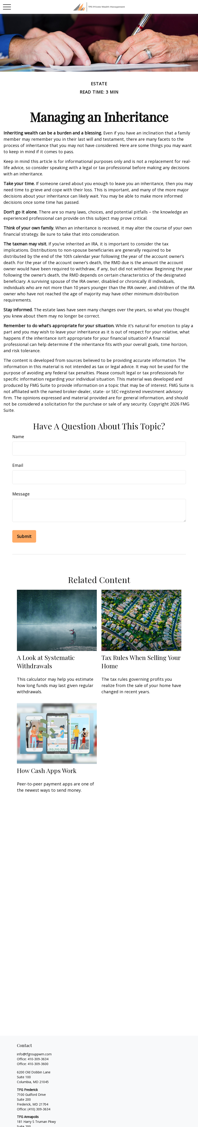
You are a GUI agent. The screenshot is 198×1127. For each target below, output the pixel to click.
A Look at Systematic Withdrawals (46, 661)
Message (21, 494)
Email (17, 465)
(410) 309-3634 (39, 1109)
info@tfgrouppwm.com (34, 1054)
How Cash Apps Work (46, 770)
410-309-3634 (38, 1059)
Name (18, 436)
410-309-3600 (38, 1064)
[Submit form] (24, 536)
